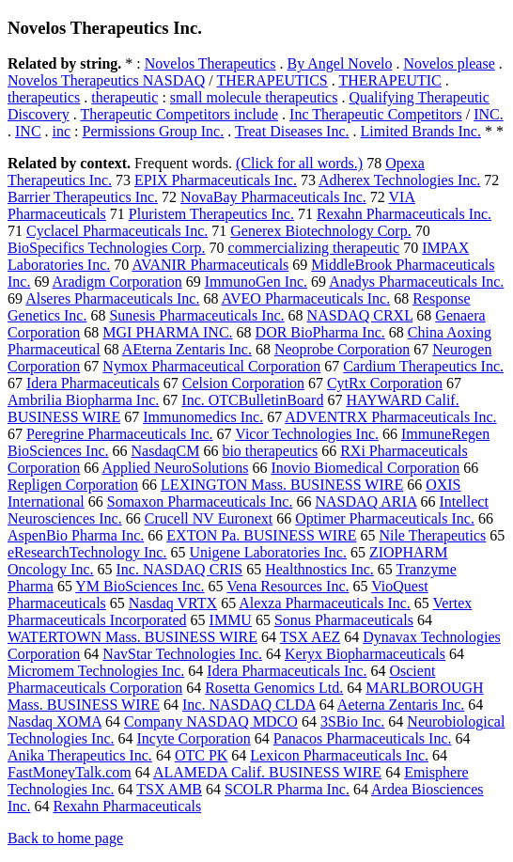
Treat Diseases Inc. (292, 131)
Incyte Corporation (194, 738)
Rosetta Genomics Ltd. (274, 688)
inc (62, 131)
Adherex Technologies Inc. (399, 180)
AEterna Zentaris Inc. (187, 349)
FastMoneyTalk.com (70, 772)
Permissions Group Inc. (154, 131)
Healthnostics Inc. (319, 569)
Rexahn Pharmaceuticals (127, 806)
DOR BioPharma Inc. (320, 332)
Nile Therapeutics (432, 535)
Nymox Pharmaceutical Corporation (211, 366)
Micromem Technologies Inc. (96, 671)
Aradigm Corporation (117, 282)
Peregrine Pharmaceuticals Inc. (119, 434)
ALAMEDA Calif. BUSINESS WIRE (267, 772)
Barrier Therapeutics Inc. (83, 197)
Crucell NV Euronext (209, 518)
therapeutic (124, 97)
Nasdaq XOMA (54, 721)
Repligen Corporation (73, 485)
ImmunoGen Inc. (256, 282)
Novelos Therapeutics (210, 63)
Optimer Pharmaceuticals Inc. (384, 518)
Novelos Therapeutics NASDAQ (106, 80)
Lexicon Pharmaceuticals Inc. (339, 755)
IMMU (231, 620)
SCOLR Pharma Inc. (287, 789)
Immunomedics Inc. (203, 417)
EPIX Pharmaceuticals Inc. (215, 180)
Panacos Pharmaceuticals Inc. (362, 738)
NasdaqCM (166, 451)
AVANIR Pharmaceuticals (210, 265)
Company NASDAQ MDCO (211, 721)
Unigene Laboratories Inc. (267, 552)
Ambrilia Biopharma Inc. (83, 400)
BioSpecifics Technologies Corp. (107, 248)
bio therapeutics (270, 451)
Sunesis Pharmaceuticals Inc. (196, 315)
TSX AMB (169, 789)
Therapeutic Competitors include (179, 114)
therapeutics (44, 97)
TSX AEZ (310, 637)
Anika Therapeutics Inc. (80, 755)
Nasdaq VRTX (173, 603)
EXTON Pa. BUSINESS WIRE (261, 535)
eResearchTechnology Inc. (87, 552)
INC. (489, 114)
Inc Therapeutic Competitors (375, 114)
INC (28, 131)
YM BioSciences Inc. (139, 586)
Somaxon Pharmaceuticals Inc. (200, 501)
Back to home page (65, 838)
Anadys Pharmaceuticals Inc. (416, 282)
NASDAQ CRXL (360, 315)
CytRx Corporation (385, 383)
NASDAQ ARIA (365, 501)
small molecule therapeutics (254, 97)
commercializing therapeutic (314, 248)
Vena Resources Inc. (287, 586)
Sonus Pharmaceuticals (343, 620)
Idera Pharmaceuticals (93, 383)
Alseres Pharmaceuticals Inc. (112, 298)
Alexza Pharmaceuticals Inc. (325, 603)
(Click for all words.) (299, 163)
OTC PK (201, 755)
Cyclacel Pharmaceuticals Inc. (117, 231)
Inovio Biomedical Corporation (365, 468)
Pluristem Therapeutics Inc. (211, 214)
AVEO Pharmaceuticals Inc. (306, 298)
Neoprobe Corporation (342, 349)
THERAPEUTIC (389, 80)
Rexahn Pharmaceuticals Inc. (404, 214)
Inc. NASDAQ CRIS (180, 569)
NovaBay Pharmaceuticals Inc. (273, 197)
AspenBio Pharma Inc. (76, 535)
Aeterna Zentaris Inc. (400, 705)
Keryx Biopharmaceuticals (365, 654)
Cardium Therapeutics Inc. (423, 366)
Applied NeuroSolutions (174, 468)
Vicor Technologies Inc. (307, 434)
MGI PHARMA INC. (167, 332)
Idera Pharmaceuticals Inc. (286, 671)
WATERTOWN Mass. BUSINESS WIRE (132, 637)
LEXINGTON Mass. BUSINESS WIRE (282, 485)
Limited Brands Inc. (421, 131)
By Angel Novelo (339, 63)
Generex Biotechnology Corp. (320, 231)
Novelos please (448, 63)
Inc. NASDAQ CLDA (249, 705)
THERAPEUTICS (272, 80)
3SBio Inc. (352, 721)
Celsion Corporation (243, 383)
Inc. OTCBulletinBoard (252, 400)
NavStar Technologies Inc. (182, 654)
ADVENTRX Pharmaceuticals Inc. (390, 417)
